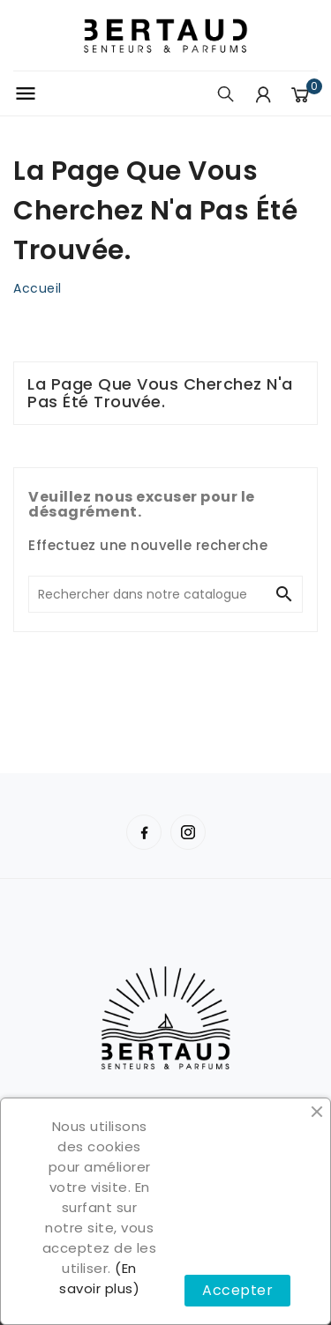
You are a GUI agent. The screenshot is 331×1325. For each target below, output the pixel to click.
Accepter (237, 1290)
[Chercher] (148, 594)
